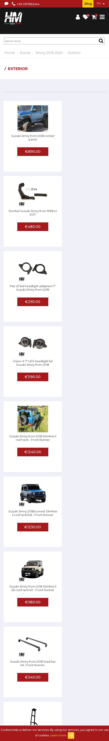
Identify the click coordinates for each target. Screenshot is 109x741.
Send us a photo (66, 699)
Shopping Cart (52, 711)
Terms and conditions (56, 681)
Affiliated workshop (40, 699)
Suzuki (25, 53)
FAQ (22, 699)
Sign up (26, 711)
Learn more (58, 735)
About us (34, 681)
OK (71, 735)
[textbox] (54, 40)
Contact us (24, 687)
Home (9, 53)
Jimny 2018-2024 (49, 53)
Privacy (10, 687)
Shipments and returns (88, 681)
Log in (37, 711)
